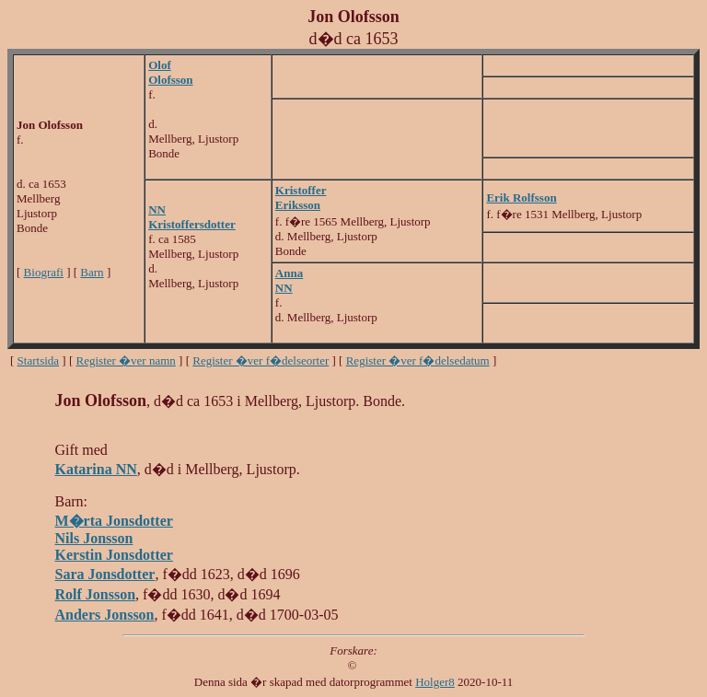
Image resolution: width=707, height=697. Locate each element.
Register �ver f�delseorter (260, 360)
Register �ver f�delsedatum (418, 360)
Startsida (38, 360)
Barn (91, 272)
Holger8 (435, 682)
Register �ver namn (126, 360)
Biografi (44, 272)
